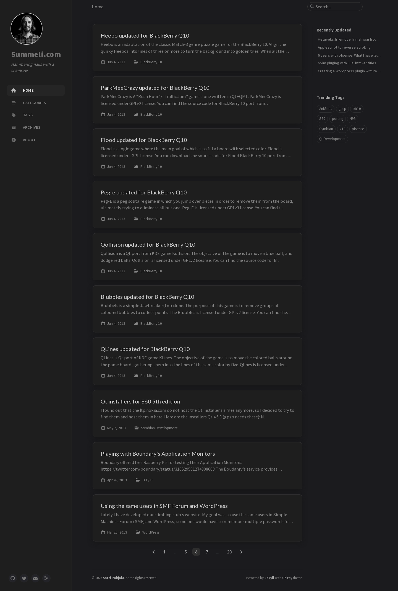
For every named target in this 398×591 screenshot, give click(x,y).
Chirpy (287, 578)
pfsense (358, 128)
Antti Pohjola (113, 578)
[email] (35, 578)
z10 (342, 128)
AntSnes (325, 108)
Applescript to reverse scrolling (344, 47)
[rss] (46, 578)
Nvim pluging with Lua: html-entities (347, 62)
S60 (322, 118)
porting (337, 118)
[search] (337, 6)
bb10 (357, 108)
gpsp (342, 108)
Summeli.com (36, 54)
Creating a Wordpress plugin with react (350, 70)
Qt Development (332, 138)
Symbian (326, 128)
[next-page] (241, 552)
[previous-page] (154, 552)
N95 (353, 118)
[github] (13, 578)
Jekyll (269, 578)
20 (229, 551)
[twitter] (24, 578)
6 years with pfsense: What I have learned (352, 55)
